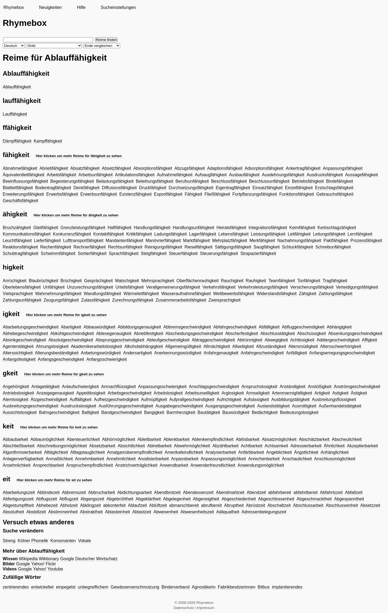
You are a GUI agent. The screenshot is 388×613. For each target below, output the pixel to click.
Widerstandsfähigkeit (277, 293)
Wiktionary (49, 558)
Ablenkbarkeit (176, 439)
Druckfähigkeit (152, 187)
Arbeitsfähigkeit (61, 174)
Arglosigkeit (232, 393)
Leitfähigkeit (299, 234)
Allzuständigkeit (271, 346)
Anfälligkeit (296, 353)
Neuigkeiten (50, 7)
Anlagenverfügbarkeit (23, 458)
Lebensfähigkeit (234, 234)
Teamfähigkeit (281, 280)
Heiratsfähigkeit (231, 227)
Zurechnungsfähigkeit (132, 300)
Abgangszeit (92, 499)
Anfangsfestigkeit (19, 359)
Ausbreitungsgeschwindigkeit (30, 406)
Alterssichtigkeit (18, 353)
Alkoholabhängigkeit (143, 346)
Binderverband (175, 587)
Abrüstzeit (255, 505)
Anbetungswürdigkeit (101, 353)
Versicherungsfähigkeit (312, 287)
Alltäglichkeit (56, 452)
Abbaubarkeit (15, 439)
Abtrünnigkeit (249, 340)
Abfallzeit (353, 492)
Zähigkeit (307, 293)
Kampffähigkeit (48, 141)
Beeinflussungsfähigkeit (25, 181)
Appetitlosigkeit (90, 393)
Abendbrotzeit (167, 492)
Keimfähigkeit (302, 227)
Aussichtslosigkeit (20, 412)
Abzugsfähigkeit (189, 168)
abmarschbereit (184, 505)
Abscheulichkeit (347, 439)
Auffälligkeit (81, 399)
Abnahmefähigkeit (20, 168)
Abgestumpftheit (18, 505)
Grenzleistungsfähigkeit (82, 227)
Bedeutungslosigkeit (299, 412)
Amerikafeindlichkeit (184, 452)
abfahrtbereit (305, 492)
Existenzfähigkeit (135, 194)
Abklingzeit (90, 505)
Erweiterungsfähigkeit (23, 194)
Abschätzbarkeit (314, 439)
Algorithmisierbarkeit (22, 452)
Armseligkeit (257, 393)
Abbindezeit (48, 492)
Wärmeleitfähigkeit (141, 293)
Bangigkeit (154, 412)
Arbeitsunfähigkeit (95, 174)
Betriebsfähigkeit (308, 181)
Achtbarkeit (251, 446)
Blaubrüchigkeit (43, 280)
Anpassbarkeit (184, 458)
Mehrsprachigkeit (157, 280)
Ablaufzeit (137, 505)
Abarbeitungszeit (19, 492)
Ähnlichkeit (334, 446)
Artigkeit (322, 393)
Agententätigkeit (18, 346)
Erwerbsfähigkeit (62, 194)
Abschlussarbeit (308, 505)
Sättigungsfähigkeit (233, 247)
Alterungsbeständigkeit (57, 353)
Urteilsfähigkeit (130, 287)
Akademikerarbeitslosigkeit (96, 346)
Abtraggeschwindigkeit (213, 340)
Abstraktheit (91, 512)
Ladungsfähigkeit (170, 234)
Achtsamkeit (276, 446)
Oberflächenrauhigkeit (197, 280)
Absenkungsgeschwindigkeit (355, 333)
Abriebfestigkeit (148, 333)
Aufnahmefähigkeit (175, 174)
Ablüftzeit (158, 505)
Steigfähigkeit (154, 253)
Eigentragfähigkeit (233, 187)
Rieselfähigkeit (199, 247)
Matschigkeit (127, 280)
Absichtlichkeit (131, 446)
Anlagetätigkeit (45, 386)
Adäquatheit (227, 512)
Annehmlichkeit (121, 458)
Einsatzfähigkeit (267, 187)
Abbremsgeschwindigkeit (187, 327)
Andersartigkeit (137, 353)
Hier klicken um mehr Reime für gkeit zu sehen (64, 374)
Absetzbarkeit (102, 446)
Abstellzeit (36, 512)
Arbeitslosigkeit (168, 393)
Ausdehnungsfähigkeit (283, 174)
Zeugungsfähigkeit (61, 300)
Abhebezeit (47, 505)
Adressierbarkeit (306, 446)
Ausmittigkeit (304, 406)
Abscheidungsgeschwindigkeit (194, 333)
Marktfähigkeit (196, 240)
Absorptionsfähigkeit (152, 168)
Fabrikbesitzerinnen (236, 587)
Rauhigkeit (256, 280)
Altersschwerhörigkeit (340, 346)
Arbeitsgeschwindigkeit (129, 393)
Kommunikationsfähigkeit (27, 234)
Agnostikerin (204, 587)
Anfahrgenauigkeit (221, 353)
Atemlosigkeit (15, 399)
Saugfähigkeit (267, 247)
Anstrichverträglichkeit (136, 465)
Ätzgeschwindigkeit (49, 399)
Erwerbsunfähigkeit (98, 194)
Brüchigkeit (71, 280)
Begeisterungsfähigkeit (72, 181)
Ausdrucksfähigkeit (325, 174)
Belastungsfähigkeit (115, 181)
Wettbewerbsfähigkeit (233, 293)
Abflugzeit (68, 499)
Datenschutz (184, 608)
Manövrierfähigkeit (163, 240)
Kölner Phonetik (33, 540)
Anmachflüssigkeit (118, 386)
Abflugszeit (46, 499)
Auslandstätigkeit (273, 406)
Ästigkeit (359, 393)
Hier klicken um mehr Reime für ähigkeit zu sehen (76, 215)
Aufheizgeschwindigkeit (116, 399)
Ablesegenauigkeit (113, 333)
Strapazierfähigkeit (258, 253)
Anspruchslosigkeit (259, 386)
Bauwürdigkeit (236, 412)
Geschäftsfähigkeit (20, 200)
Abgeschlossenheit (276, 499)
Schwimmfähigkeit (58, 253)
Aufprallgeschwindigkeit (191, 399)
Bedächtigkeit (265, 412)
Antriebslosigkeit (18, 393)
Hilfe (81, 7)
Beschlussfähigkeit (229, 181)
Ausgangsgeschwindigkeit (230, 406)
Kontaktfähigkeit (108, 234)
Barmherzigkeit (181, 412)
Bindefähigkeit (339, 181)
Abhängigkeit (339, 327)
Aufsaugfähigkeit (211, 174)
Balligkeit (90, 412)
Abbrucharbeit (101, 492)
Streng (9, 540)
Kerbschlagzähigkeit (336, 227)
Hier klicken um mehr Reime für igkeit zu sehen (66, 315)
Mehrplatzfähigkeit (229, 240)
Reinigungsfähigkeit (163, 247)
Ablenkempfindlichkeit (213, 439)
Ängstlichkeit (306, 452)
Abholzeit (69, 505)
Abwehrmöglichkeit (192, 446)
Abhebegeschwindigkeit (25, 333)
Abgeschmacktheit (314, 499)
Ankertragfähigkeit (303, 168)
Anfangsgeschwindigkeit (61, 359)
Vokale (84, 540)
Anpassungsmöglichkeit (223, 458)
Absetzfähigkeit (116, 168)
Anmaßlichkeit (59, 458)
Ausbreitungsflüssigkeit (334, 399)
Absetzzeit (370, 505)
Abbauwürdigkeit (99, 327)
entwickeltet (42, 587)
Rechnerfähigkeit (89, 247)
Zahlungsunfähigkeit (22, 300)
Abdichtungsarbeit (134, 492)
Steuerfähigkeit (183, 253)
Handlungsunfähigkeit (193, 227)
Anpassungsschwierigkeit (162, 386)
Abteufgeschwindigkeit (168, 340)
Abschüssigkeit (311, 333)
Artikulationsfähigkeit (135, 174)
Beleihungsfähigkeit (154, 181)
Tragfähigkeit (335, 280)
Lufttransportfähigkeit (83, 240)
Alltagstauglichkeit (87, 452)
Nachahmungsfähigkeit (299, 240)
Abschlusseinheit (342, 505)
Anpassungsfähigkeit (343, 168)
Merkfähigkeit (262, 240)
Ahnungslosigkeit (52, 346)
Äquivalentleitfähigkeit (23, 174)
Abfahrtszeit (331, 492)
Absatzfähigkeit (85, 168)
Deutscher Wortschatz (96, 558)
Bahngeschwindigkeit (59, 412)
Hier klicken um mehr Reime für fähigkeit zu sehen (79, 156)
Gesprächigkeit (98, 280)
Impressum (205, 608)
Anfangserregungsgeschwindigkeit (342, 353)
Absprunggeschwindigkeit (119, 340)
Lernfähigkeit (360, 234)
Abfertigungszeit (18, 499)
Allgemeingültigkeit (183, 346)
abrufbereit (211, 505)
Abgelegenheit (176, 499)
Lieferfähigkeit (47, 240)
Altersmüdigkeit (303, 346)
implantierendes (287, 587)
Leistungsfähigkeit (268, 234)
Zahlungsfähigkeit (335, 293)
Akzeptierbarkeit (362, 446)
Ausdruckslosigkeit (78, 406)
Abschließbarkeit (18, 446)
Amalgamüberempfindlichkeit (134, 452)
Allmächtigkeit (216, 346)
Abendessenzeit (198, 492)
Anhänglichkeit (335, 452)
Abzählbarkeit (225, 446)
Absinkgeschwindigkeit (24, 340)
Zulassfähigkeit (95, 300)
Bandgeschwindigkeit (121, 412)
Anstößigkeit (319, 386)
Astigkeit (340, 393)
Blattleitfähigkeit (18, 187)
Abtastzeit (141, 512)
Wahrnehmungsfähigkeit (58, 293)
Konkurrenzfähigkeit (72, 234)
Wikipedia (28, 558)
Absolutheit (13, 512)
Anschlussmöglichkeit (334, 458)
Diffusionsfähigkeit (119, 187)
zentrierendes (16, 587)
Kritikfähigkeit (139, 234)
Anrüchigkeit (14, 280)
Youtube (55, 569)
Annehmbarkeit (89, 458)
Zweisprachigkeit (225, 300)
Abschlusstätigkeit (277, 333)
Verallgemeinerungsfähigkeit (173, 287)
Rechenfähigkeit (55, 247)
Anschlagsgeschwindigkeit (214, 386)
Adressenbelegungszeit (263, 512)
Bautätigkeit (209, 412)
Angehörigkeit (16, 386)
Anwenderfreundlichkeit (212, 465)
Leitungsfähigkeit (329, 234)
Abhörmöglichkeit (118, 439)
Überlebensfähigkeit (22, 287)
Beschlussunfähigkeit (269, 181)
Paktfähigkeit (336, 240)
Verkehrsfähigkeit (218, 287)
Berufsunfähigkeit (192, 181)
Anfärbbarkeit (251, 452)
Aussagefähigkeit (361, 174)
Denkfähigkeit (86, 187)
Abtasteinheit (117, 512)
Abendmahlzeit (230, 492)
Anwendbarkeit (174, 465)
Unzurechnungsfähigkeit (90, 287)
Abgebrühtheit (119, 499)
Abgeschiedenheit (238, 499)
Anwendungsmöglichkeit (261, 465)
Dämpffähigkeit (17, 141)
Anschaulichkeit (297, 458)
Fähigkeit (193, 194)
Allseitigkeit (243, 346)
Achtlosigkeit (302, 340)
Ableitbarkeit (149, 439)
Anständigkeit (293, 386)
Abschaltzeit (278, 505)
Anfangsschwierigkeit (106, 359)
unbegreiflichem (93, 587)
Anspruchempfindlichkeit (89, 465)
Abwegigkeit (276, 340)
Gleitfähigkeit (45, 227)
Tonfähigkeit (308, 280)
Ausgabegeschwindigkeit (179, 406)
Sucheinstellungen (118, 7)
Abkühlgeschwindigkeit (72, 333)
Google (67, 558)
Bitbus (263, 587)
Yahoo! (38, 564)
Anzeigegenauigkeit (55, 393)
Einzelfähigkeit (299, 187)
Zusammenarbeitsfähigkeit (181, 300)
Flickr (51, 564)
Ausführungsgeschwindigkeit (126, 406)
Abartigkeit (71, 327)
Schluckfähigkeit (297, 247)
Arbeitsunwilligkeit (202, 393)
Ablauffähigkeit (17, 87)
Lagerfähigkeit (202, 234)
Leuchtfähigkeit (17, 240)
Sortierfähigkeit (92, 253)
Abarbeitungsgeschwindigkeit (30, 327)
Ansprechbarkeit (48, 465)
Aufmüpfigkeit (154, 399)
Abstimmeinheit (63, 512)
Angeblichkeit (279, 452)
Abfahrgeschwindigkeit (234, 327)
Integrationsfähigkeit (267, 227)
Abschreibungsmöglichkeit (62, 446)
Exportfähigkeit (168, 194)
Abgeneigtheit (206, 499)
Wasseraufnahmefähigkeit (186, 293)
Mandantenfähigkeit (124, 240)
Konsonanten (63, 540)
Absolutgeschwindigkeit (70, 340)
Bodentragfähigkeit (53, 187)
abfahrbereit (279, 492)
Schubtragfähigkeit (21, 253)
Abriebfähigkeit (54, 168)
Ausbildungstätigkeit (290, 399)
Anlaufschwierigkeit (80, 386)
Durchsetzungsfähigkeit (191, 187)
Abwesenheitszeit (197, 512)
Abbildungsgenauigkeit (139, 327)
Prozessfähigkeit (366, 240)
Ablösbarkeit (247, 439)
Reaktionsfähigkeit (20, 247)
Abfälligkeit (269, 327)
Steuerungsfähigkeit (219, 253)
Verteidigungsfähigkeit (357, 287)
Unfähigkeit (54, 287)
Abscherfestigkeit (241, 333)
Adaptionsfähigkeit (224, 168)
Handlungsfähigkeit (152, 227)
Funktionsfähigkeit (296, 194)
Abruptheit (234, 505)
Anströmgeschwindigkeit (357, 386)
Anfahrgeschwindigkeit (262, 353)
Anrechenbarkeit (264, 458)
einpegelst (65, 587)
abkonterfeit (114, 505)
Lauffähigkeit (15, 114)
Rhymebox (13, 7)
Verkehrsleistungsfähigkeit (263, 287)
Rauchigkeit (232, 280)
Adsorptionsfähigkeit (264, 168)
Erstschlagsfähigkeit (334, 187)
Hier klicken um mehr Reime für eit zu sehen (54, 480)
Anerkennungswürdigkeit (177, 353)
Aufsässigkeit (256, 399)
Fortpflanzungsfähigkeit (254, 194)
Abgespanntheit (349, 499)
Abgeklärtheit (148, 499)
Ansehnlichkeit (16, 465)
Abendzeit (256, 492)
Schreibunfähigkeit (333, 247)
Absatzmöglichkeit (279, 439)
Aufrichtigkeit (229, 399)
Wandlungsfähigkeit (102, 293)
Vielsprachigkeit (18, 293)
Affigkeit (369, 340)
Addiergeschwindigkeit (338, 340)
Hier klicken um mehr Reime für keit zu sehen (59, 427)
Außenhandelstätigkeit (340, 406)
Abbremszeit (74, 492)
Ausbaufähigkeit (244, 174)
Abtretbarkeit (159, 446)
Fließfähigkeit (217, 194)
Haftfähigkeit (119, 227)
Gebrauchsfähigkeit (335, 194)
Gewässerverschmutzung (134, 587)
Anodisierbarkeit (153, 458)
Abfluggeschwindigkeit (303, 327)
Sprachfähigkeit (123, 253)
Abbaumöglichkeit (47, 439)
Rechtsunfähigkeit (125, 247)
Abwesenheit (165, 512)
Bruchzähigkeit (17, 227)
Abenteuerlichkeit (83, 439)
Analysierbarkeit (220, 452)
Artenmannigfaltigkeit (292, 393)
